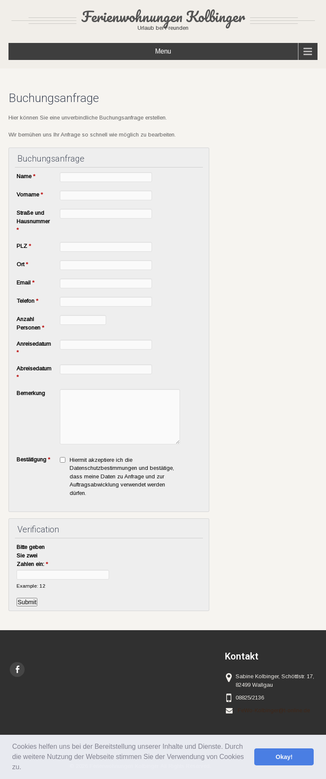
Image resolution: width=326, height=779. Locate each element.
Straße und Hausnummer (33, 221)
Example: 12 (31, 586)
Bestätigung (33, 459)
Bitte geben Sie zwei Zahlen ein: (32, 555)
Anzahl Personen (30, 323)
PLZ (24, 246)
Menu (163, 51)
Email (25, 282)
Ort (22, 264)
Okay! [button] (283, 756)
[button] (24, 768)
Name (26, 176)
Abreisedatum (34, 372)
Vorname (30, 194)
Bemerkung (31, 393)
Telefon (27, 301)
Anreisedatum (34, 348)
